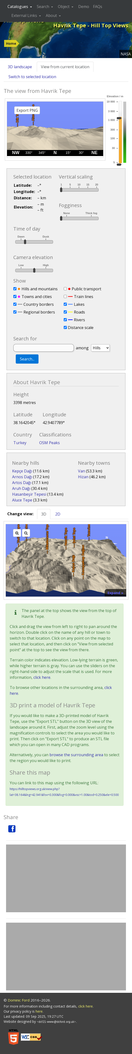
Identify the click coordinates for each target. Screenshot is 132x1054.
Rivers (79, 319)
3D (43, 514)
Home (11, 43)
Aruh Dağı (21, 488)
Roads (79, 312)
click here (41, 677)
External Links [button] (24, 15)
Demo (83, 6)
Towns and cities (37, 296)
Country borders (38, 304)
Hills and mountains (40, 289)
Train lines (83, 296)
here (39, 1011)
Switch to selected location (32, 76)
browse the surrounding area (76, 754)
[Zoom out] (26, 533)
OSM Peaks (49, 442)
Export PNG (27, 110)
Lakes (79, 304)
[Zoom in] (17, 533)
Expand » (115, 593)
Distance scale (80, 327)
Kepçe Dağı (22, 471)
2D (57, 514)
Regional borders (39, 312)
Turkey (19, 442)
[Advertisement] (66, 878)
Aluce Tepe (22, 500)
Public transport (86, 289)
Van (81, 471)
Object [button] (64, 6)
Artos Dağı (21, 482)
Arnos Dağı (22, 476)
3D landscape (20, 66)
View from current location (65, 66)
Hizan (83, 476)
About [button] (52, 15)
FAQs (97, 6)
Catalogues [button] (18, 6)
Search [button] (43, 6)
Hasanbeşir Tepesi (29, 494)
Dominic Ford (19, 1000)
